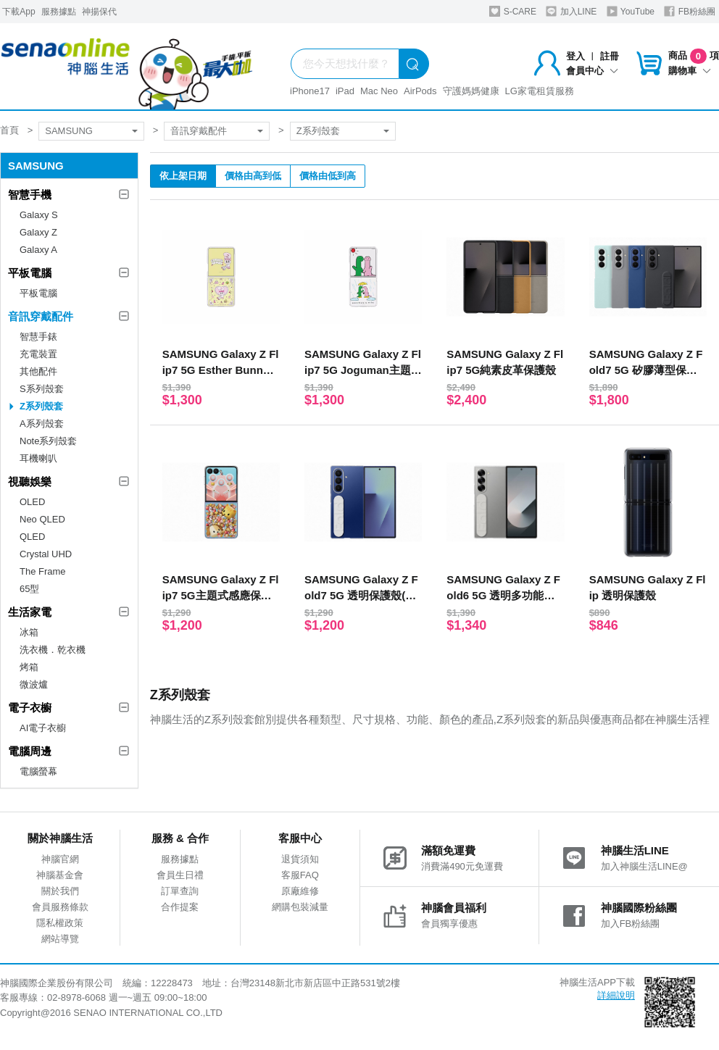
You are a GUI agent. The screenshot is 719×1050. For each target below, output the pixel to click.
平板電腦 (29, 273)
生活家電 (29, 612)
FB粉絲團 (689, 11)
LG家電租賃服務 (539, 91)
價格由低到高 (327, 175)
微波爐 (34, 684)
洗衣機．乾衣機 (53, 649)
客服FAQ (300, 875)
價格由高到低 (253, 175)
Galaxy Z (38, 232)
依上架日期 (183, 175)
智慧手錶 (38, 336)
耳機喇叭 (38, 458)
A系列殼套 (42, 423)
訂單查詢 (180, 891)
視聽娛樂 (29, 481)
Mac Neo (379, 91)
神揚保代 (99, 12)
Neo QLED (42, 519)
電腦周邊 (29, 751)
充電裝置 (38, 354)
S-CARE (512, 11)
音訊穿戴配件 (198, 130)
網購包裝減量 (300, 906)
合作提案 (180, 906)
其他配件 (38, 371)
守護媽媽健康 (471, 91)
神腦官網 (60, 859)
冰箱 (29, 632)
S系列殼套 (42, 388)
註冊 (609, 56)
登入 (575, 56)
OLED (32, 501)
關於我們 (60, 891)
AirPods (420, 91)
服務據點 (58, 12)
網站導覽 (60, 938)
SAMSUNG (69, 130)
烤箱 (29, 667)
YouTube (630, 11)
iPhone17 (310, 91)
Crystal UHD (46, 554)
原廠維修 (300, 891)
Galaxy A (38, 249)
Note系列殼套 (48, 441)
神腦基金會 (59, 875)
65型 (29, 588)
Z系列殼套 (318, 130)
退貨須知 (300, 859)
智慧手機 (29, 194)
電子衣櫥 (29, 707)
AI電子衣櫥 (43, 727)
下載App (18, 12)
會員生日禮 (180, 875)
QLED (32, 536)
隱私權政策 (59, 922)
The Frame (43, 571)
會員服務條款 (60, 906)
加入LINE (571, 11)
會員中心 (592, 70)
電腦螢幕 (38, 771)
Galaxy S (39, 214)
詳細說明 (616, 995)
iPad (345, 91)
